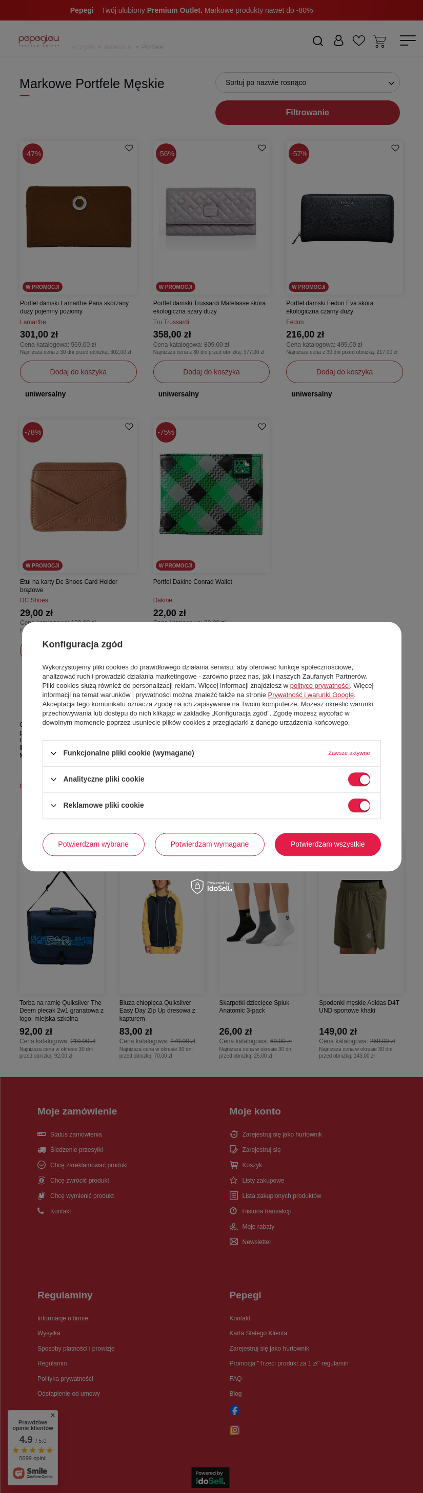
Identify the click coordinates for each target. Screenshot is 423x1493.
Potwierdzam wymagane (210, 844)
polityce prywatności (320, 685)
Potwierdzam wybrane (93, 844)
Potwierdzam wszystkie (328, 844)
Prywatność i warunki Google (311, 695)
